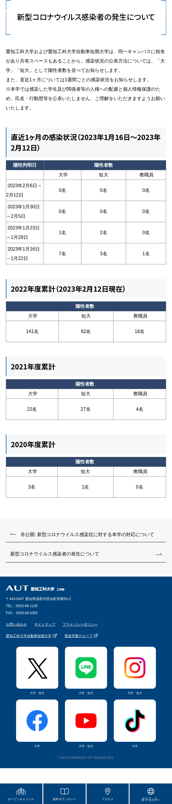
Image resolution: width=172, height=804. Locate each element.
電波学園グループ (78, 636)
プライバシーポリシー (80, 624)
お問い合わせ (16, 624)
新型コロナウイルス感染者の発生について (54, 553)
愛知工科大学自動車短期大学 (28, 636)
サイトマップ (44, 624)
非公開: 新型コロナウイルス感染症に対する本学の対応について (87, 534)
